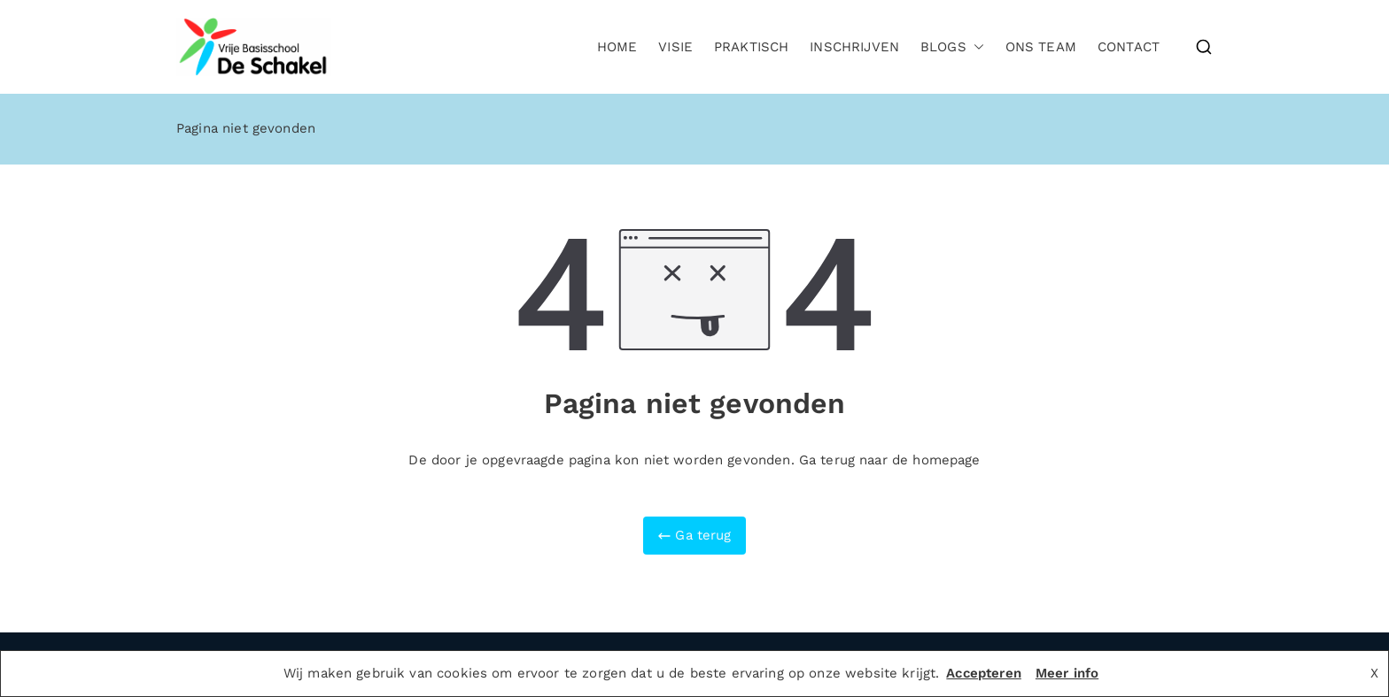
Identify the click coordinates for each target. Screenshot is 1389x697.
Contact (1129, 47)
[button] (975, 47)
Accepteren (983, 673)
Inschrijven (854, 47)
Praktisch (751, 47)
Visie (675, 47)
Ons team (1040, 47)
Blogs (952, 47)
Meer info (1067, 673)
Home (617, 47)
